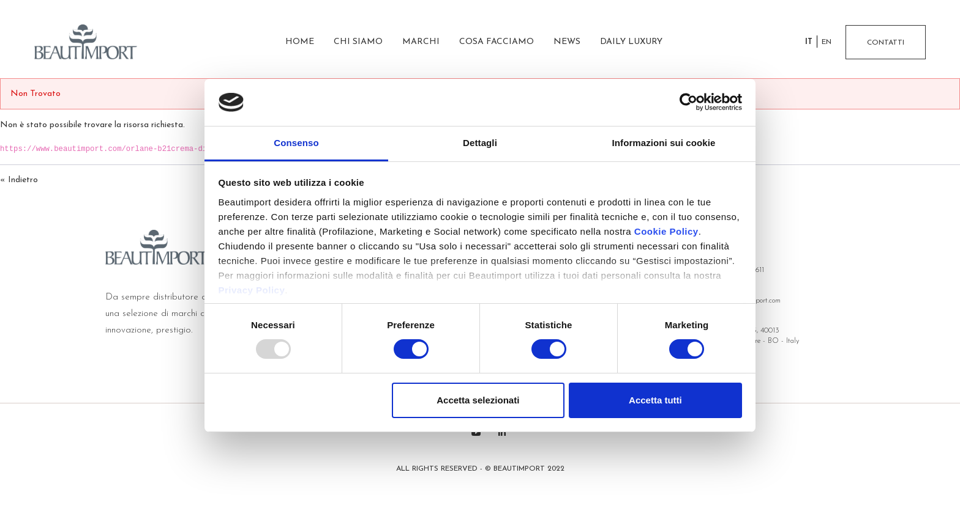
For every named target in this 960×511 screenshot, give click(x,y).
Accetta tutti (655, 400)
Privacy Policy (252, 290)
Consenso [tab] (296, 143)
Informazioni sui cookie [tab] (664, 143)
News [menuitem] (566, 41)
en (826, 42)
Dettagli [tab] (480, 143)
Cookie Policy (666, 231)
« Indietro (19, 180)
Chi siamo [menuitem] (358, 41)
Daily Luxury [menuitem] (631, 41)
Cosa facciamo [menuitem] (496, 41)
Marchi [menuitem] (421, 41)
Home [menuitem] (299, 41)
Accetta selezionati (478, 400)
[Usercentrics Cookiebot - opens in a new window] (688, 102)
